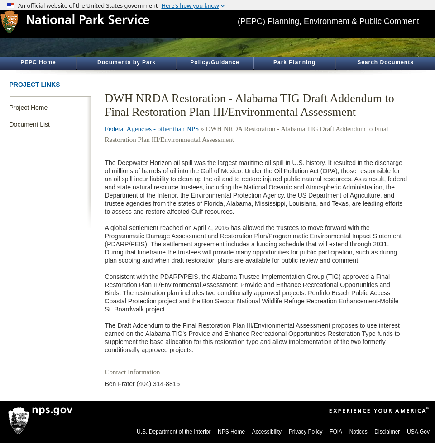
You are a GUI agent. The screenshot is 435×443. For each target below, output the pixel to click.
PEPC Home (38, 62)
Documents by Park (126, 62)
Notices (358, 432)
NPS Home (231, 432)
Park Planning (294, 62)
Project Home (29, 107)
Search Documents (385, 62)
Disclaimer (387, 432)
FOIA (336, 432)
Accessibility (267, 432)
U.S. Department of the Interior (173, 432)
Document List (30, 124)
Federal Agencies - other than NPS (152, 128)
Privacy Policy (306, 432)
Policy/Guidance (214, 62)
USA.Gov (418, 432)
